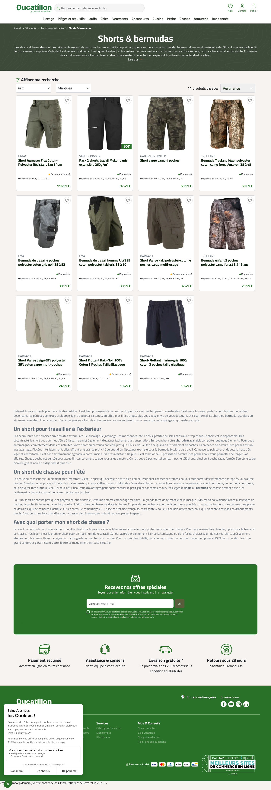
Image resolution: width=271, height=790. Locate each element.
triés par (213, 88)
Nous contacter (147, 728)
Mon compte (104, 732)
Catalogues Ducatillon (110, 728)
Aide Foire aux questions (153, 741)
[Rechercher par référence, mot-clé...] (99, 8)
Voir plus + (26, 622)
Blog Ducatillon (147, 732)
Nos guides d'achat (150, 737)
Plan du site (103, 737)
